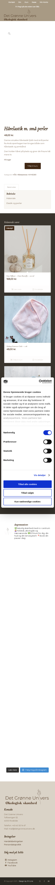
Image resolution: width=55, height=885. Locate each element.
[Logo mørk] (23, 15)
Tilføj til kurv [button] (16, 360)
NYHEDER (32, 175)
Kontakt (12, 2)
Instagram (12, 860)
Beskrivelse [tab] (11, 187)
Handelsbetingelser (13, 841)
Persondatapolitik (12, 844)
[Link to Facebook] (44, 881)
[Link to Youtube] (48, 881)
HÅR (15, 175)
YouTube (12, 865)
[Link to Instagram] (40, 881)
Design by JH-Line (26, 881)
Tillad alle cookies (27, 484)
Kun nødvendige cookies (28, 501)
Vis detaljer (40, 475)
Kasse (34, 2)
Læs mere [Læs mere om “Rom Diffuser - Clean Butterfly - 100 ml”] (16, 289)
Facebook (13, 862)
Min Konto (44, 2)
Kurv (26, 2)
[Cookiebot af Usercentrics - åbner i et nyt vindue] (39, 382)
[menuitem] (11, 2)
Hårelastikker (22, 175)
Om (19, 2)
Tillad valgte (27, 493)
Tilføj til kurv (32, 166)
